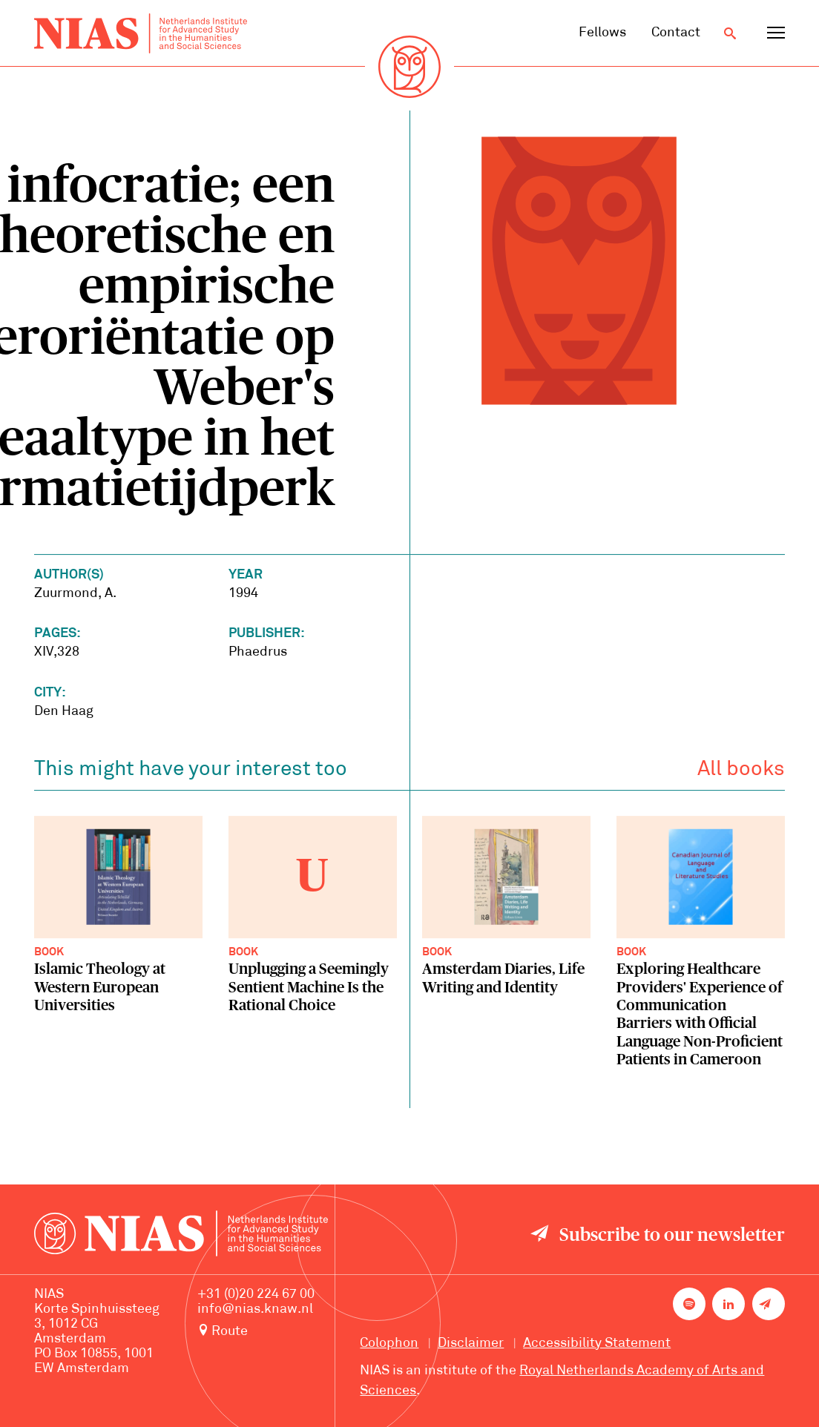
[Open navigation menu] (776, 33)
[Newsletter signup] (768, 1304)
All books (741, 772)
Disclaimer (471, 1344)
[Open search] (730, 33)
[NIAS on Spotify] (689, 1304)
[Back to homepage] (140, 33)
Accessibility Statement (597, 1344)
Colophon (389, 1344)
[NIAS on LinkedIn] (728, 1304)
